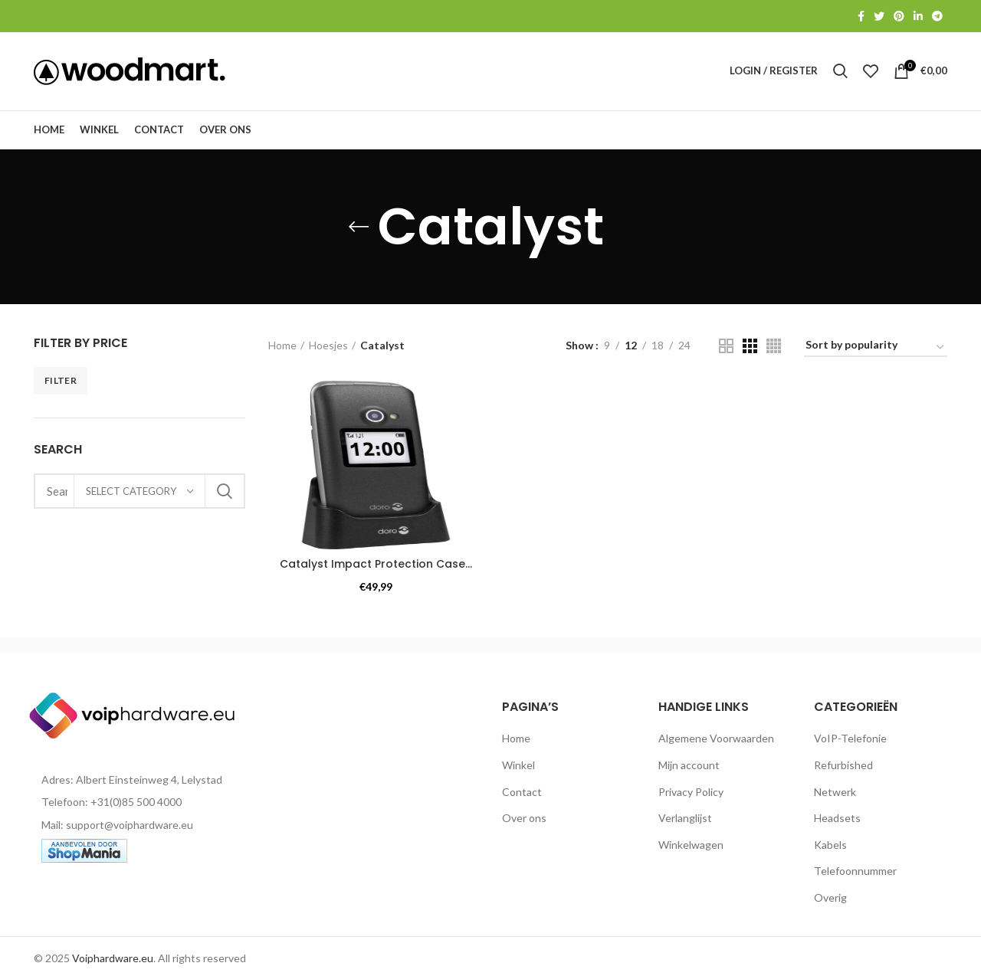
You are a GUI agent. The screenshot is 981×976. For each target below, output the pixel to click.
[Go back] (359, 228)
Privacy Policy (690, 793)
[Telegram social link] (937, 16)
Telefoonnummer (855, 872)
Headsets (837, 819)
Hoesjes (328, 346)
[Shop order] (875, 349)
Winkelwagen (690, 846)
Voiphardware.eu (112, 959)
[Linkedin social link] (918, 16)
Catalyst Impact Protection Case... (376, 565)
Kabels (830, 846)
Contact (522, 793)
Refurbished (843, 766)
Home (282, 346)
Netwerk (835, 793)
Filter (60, 382)
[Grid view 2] (726, 347)
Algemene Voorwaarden (716, 739)
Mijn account (689, 766)
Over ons (524, 819)
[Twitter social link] (879, 16)
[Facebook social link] (861, 16)
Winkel (518, 766)
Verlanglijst (685, 819)
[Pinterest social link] (899, 16)
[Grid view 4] (773, 347)
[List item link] (139, 803)
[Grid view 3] (750, 347)
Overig (830, 899)
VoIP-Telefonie (850, 739)
